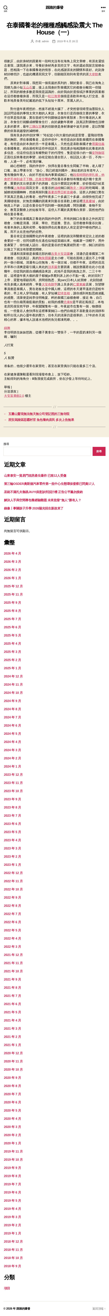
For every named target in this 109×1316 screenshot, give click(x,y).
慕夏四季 (54, 192)
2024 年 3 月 (12, 750)
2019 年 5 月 (12, 1200)
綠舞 (7, 328)
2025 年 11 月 (13, 594)
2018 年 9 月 (12, 1266)
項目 (7, 1288)
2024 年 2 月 (12, 758)
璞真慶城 (88, 201)
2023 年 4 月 (12, 840)
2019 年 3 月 (12, 1217)
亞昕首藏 (67, 192)
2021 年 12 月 (13, 955)
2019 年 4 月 (12, 1209)
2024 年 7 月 (12, 717)
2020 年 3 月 (12, 1127)
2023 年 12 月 (13, 774)
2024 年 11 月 (13, 684)
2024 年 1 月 (12, 766)
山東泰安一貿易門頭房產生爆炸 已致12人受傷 (35, 475)
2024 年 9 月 (12, 701)
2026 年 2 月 (12, 570)
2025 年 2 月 (12, 660)
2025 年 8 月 (12, 611)
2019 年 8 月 (12, 1176)
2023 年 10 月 (13, 791)
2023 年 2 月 (12, 856)
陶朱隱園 (45, 258)
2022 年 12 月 (13, 873)
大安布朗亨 (49, 284)
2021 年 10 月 (13, 971)
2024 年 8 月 (12, 709)
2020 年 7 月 (12, 1094)
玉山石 (27, 87)
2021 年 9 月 (12, 979)
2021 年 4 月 (12, 1020)
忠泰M (68, 302)
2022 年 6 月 (12, 922)
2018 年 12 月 (13, 1241)
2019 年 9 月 (12, 1168)
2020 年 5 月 (12, 1110)
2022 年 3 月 (12, 946)
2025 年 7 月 (12, 619)
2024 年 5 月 (12, 733)
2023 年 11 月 (13, 783)
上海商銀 (19, 188)
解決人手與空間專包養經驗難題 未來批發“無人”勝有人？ (42, 500)
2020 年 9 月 (12, 1077)
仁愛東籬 (79, 284)
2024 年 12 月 (13, 676)
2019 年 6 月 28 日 (67, 41)
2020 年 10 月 (13, 1069)
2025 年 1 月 (12, 668)
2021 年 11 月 (13, 963)
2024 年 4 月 (12, 742)
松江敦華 (54, 96)
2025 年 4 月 (12, 643)
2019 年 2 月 (12, 1225)
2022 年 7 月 (12, 914)
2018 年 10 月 (13, 1258)
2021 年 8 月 (12, 987)
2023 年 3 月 (12, 848)
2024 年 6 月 (12, 725)
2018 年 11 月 (13, 1250)
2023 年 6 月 (12, 824)
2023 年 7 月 (12, 815)
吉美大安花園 (60, 253)
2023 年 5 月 (12, 832)
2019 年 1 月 (12, 1233)
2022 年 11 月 (13, 881)
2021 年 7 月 (12, 996)
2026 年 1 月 (12, 578)
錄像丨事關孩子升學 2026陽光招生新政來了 (33, 508)
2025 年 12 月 (13, 586)
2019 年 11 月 (13, 1151)
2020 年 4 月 (12, 1118)
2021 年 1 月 (12, 1045)
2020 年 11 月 (13, 1061)
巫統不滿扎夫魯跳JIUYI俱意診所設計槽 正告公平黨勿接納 (43, 492)
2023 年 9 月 (12, 799)
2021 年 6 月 (12, 1004)
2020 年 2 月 (12, 1135)
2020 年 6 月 (12, 1102)
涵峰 (57, 188)
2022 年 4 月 (12, 938)
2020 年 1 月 (12, 1143)
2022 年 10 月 (13, 889)
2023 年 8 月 (12, 807)
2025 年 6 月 (12, 627)
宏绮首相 (63, 293)
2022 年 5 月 (12, 930)
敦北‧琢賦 (78, 188)
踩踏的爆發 (54, 7)
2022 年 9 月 (12, 897)
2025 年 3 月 (12, 652)
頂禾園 (52, 267)
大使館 (93, 74)
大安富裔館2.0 (14, 396)
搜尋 (6, 444)
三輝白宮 (35, 126)
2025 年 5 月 (12, 635)
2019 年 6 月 (12, 1192)
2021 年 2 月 (12, 1037)
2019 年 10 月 (13, 1159)
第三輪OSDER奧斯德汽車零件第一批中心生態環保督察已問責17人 (49, 484)
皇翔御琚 (98, 153)
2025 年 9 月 (12, 602)
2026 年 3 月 (12, 561)
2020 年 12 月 (13, 1053)
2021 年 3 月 (12, 1028)
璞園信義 (98, 144)
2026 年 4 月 (12, 553)
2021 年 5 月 (12, 1012)
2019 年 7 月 (12, 1184)
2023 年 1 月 (12, 865)
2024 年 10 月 (13, 693)
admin (45, 41)
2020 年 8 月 (12, 1086)
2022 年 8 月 (12, 905)
